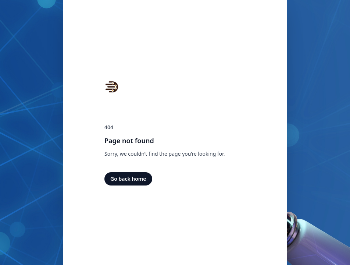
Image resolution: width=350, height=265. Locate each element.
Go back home (128, 178)
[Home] (111, 87)
